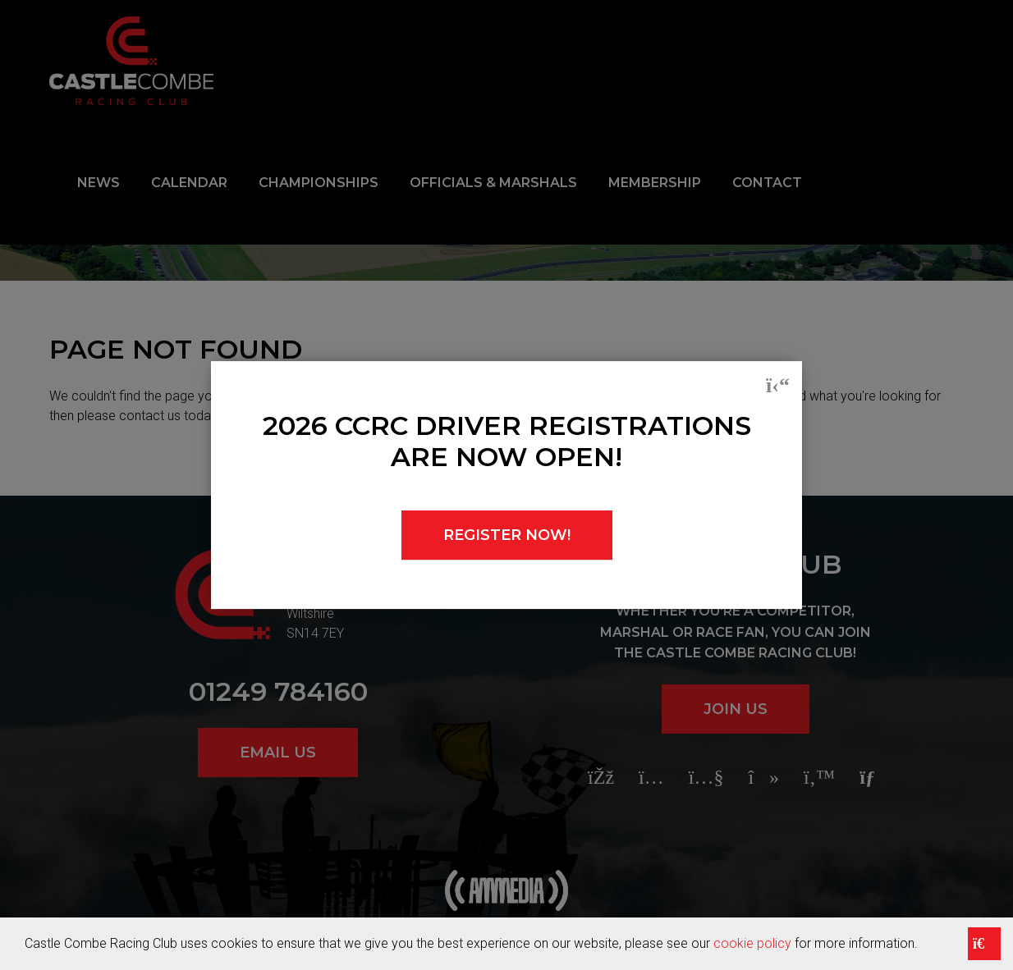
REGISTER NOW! (507, 535)
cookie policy (752, 943)
